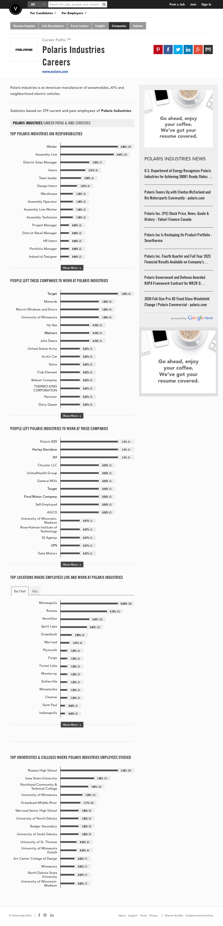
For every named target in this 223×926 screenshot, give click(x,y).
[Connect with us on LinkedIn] (52, 915)
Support (132, 915)
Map (35, 591)
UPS (54, 545)
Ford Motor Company (40, 496)
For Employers (74, 13)
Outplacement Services (199, 915)
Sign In (206, 4)
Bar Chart (20, 591)
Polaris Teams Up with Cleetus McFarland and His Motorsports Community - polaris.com (177, 195)
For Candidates (43, 13)
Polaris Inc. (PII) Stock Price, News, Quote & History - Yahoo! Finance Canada (176, 216)
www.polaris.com (55, 71)
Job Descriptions (53, 25)
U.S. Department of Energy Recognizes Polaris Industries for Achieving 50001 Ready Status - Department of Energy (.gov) (177, 173)
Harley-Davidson (44, 449)
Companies (119, 25)
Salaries (138, 25)
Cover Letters (79, 25)
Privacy (153, 915)
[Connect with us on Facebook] (39, 915)
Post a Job (177, 4)
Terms (143, 915)
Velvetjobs (15, 8)
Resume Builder (174, 915)
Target (52, 294)
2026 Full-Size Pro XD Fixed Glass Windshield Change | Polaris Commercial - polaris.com (176, 301)
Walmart (50, 333)
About (122, 915)
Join (193, 4)
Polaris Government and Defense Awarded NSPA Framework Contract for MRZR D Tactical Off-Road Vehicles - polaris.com (174, 280)
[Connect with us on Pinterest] (45, 915)
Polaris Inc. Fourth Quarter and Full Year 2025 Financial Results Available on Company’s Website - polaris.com (177, 259)
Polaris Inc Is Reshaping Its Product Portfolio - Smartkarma (178, 237)
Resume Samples (24, 25)
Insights (100, 25)
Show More (72, 267)
